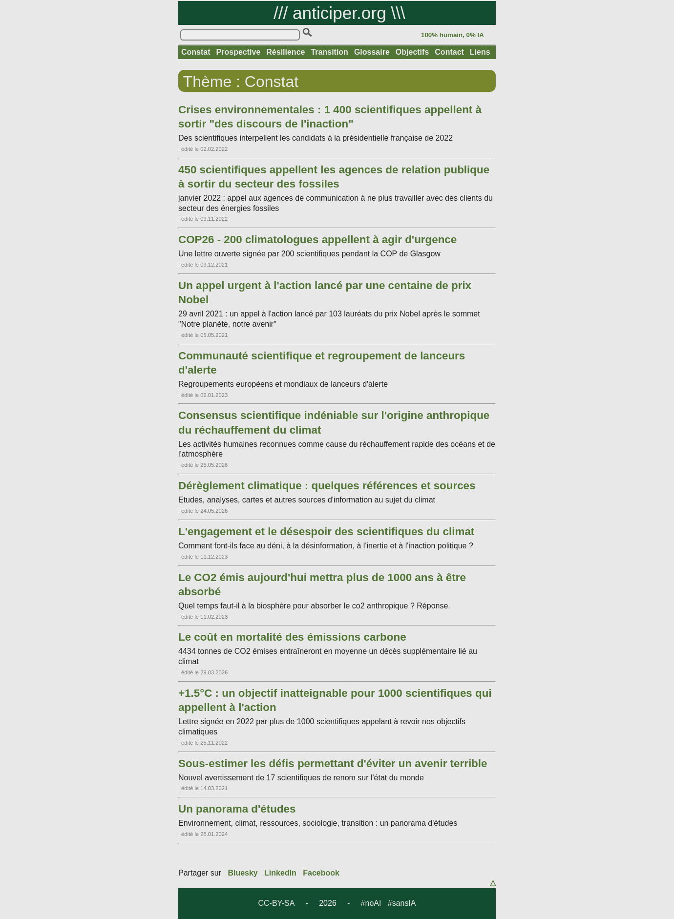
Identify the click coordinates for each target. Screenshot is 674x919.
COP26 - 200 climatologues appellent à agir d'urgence (317, 239)
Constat (196, 52)
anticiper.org (339, 12)
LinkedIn (280, 873)
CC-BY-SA (276, 903)
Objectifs (412, 52)
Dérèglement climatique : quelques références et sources (327, 486)
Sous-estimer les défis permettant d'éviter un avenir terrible (332, 763)
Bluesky (242, 873)
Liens (480, 52)
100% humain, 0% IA (452, 35)
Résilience (285, 52)
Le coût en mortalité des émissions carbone (292, 637)
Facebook (321, 873)
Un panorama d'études (236, 809)
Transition (329, 52)
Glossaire (372, 52)
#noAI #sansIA (388, 903)
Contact (449, 52)
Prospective (238, 52)
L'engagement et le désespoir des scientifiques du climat (326, 531)
